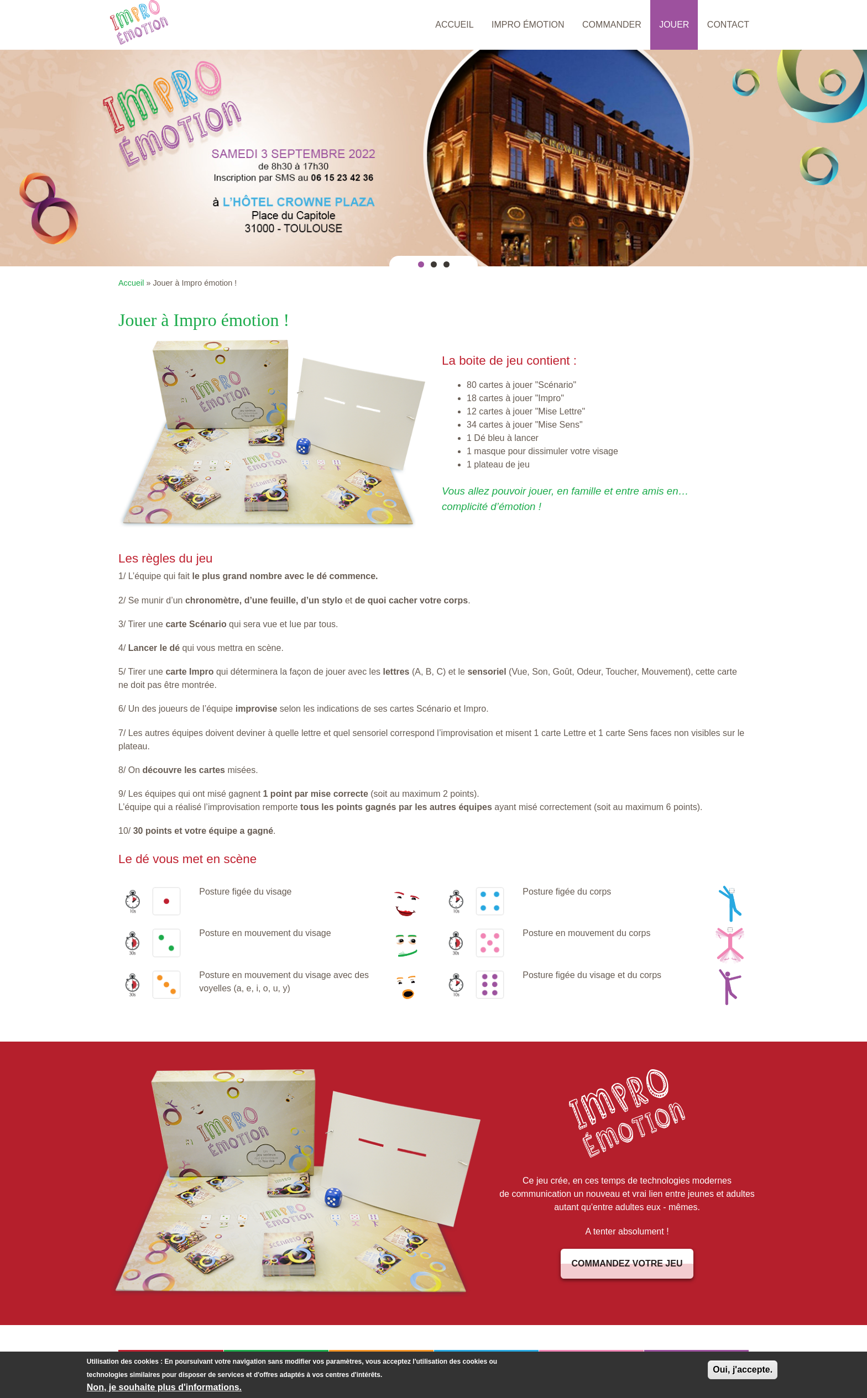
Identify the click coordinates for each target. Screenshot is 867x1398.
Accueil (454, 24)
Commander (611, 24)
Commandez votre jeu (627, 1263)
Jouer (674, 24)
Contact (728, 24)
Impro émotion (528, 24)
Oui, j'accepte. (742, 1370)
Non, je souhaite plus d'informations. (164, 1387)
